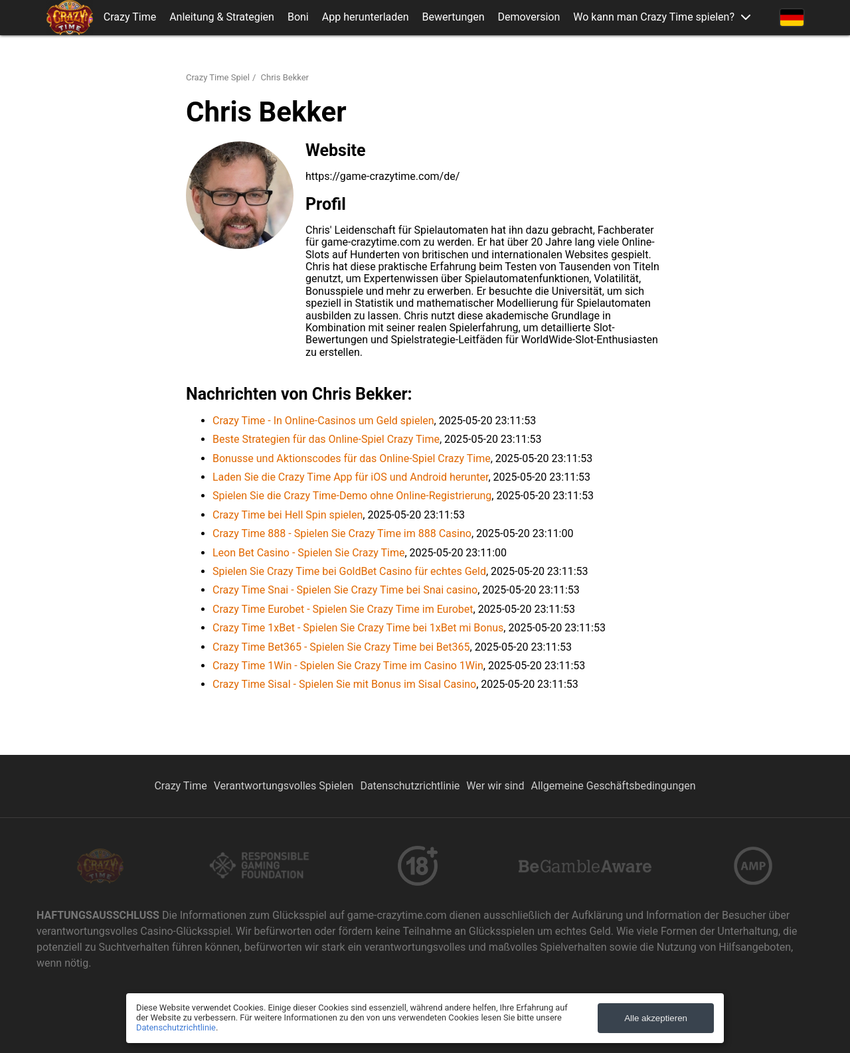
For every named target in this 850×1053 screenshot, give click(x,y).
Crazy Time (130, 17)
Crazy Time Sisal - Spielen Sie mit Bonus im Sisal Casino (344, 684)
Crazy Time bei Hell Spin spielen (287, 515)
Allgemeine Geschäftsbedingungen (613, 785)
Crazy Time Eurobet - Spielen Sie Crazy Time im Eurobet (342, 609)
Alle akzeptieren (655, 1018)
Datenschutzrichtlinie (410, 785)
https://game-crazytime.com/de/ (382, 176)
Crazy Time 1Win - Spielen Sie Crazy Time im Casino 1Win (347, 665)
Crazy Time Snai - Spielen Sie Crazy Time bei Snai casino (344, 590)
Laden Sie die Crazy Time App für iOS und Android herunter (350, 477)
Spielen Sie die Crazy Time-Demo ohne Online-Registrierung (351, 495)
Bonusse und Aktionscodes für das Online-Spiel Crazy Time (351, 458)
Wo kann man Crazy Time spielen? (653, 17)
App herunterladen (365, 17)
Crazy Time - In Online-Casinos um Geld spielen (323, 420)
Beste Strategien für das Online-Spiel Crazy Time (326, 439)
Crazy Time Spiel (218, 77)
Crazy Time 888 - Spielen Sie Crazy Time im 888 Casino (341, 533)
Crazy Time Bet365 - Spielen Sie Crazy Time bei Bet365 (341, 647)
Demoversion (529, 17)
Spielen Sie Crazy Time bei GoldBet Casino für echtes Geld (349, 571)
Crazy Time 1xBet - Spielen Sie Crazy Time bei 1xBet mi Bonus (357, 627)
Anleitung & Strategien (221, 17)
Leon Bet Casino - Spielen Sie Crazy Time (308, 552)
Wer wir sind (495, 785)
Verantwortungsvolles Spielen (284, 785)
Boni (298, 17)
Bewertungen (453, 17)
